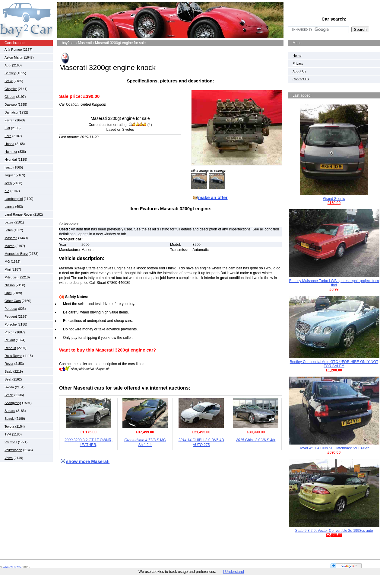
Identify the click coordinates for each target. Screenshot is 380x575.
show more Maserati (87, 461)
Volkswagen (13, 450)
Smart (9, 395)
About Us (299, 71)
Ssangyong (13, 403)
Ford (8, 136)
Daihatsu (11, 112)
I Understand (233, 572)
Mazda (9, 246)
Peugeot (11, 316)
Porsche (11, 324)
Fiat (7, 128)
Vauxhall (11, 442)
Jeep (8, 183)
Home (297, 55)
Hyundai (11, 159)
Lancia (9, 206)
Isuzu (8, 167)
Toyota (9, 426)
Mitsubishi (12, 277)
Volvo (9, 458)
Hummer (11, 151)
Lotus (9, 230)
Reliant (10, 340)
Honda (9, 144)
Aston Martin (14, 57)
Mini (8, 269)
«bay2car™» (12, 567)
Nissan (10, 285)
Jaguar (10, 175)
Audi (8, 65)
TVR (8, 434)
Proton (9, 332)
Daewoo (11, 104)
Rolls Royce (13, 356)
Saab (8, 371)
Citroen (10, 96)
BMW (9, 81)
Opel (8, 293)
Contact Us (301, 79)
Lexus (9, 222)
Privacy (298, 63)
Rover (9, 363)
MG (7, 261)
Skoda (9, 387)
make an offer (213, 197)
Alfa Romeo (13, 49)
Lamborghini (14, 199)
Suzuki (9, 418)
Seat (8, 379)
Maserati (11, 238)
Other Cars (13, 301)
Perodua (11, 308)
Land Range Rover (18, 214)
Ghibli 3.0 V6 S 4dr (256, 440)
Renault (10, 348)
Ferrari (9, 120)
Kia (7, 191)
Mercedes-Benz (16, 253)
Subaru (10, 411)
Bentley (10, 73)
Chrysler (11, 89)
